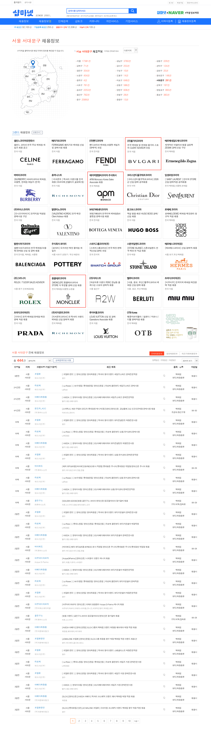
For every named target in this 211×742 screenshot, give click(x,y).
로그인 (171, 3)
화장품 (64, 631)
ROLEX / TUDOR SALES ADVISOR (29, 282)
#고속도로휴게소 (110, 15)
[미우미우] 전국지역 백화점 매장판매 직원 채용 (181, 284)
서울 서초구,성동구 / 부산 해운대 (65, 254)
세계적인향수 (98, 608)
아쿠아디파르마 (68, 608)
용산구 (83, 94)
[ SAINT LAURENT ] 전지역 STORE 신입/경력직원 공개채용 (180, 180)
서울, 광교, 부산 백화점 (137, 288)
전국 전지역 (94, 254)
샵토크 (78, 21)
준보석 (71, 412)
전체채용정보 (156, 353)
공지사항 (27, 2)
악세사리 (65, 412)
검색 (133, 11)
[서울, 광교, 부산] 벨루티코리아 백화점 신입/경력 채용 (143, 284)
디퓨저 (72, 562)
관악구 (163, 65)
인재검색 (63, 21)
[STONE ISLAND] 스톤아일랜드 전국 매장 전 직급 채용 (142, 249)
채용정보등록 (189, 21)
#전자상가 (99, 15)
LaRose (64, 389)
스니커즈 (69, 504)
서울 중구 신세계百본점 (24, 288)
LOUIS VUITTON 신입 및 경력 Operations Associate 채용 (102, 318)
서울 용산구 (94, 288)
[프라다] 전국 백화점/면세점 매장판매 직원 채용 (29, 318)
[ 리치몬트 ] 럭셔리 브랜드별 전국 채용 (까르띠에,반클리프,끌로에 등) (68, 180)
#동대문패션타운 (73, 15)
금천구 (162, 70)
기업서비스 (131, 21)
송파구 (84, 89)
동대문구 (164, 75)
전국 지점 (18, 151)
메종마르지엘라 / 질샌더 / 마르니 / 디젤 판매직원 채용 (143, 318)
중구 (83, 99)
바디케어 (78, 631)
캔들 (82, 470)
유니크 (89, 608)
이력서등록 (167, 21)
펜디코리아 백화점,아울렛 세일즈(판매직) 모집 (104, 146)
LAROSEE (65, 435)
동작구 (82, 80)
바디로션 (69, 470)
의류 (63, 504)
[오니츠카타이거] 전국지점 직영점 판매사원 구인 (29, 215)
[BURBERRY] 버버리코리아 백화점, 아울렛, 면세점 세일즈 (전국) (30, 180)
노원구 (83, 75)
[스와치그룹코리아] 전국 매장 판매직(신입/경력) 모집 (105, 249)
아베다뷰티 (73, 401)
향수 (63, 378)
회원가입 (180, 3)
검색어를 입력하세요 (76, 10)
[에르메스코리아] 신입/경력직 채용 (181, 247)
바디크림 (76, 470)
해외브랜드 (81, 504)
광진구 (83, 70)
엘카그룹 (65, 401)
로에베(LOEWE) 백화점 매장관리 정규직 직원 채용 (181, 215)
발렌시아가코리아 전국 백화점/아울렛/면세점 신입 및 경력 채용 (30, 249)
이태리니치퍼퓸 (80, 608)
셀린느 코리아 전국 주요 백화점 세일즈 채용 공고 (29, 146)
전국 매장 (131, 254)
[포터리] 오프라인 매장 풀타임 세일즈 (67, 249)
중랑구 (122, 99)
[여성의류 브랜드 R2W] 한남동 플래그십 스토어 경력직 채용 (104, 284)
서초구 (83, 85)
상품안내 (37, 132)
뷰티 (111, 608)
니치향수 (79, 562)
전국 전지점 (94, 151)
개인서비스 (112, 21)
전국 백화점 (170, 151)
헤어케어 (71, 631)
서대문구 (164, 80)
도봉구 (122, 75)
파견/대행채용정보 (189, 353)
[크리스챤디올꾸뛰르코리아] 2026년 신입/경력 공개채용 (142, 180)
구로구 (122, 70)
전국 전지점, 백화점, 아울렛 (25, 254)
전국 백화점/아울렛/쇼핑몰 (63, 289)
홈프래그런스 (78, 642)
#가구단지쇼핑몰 (87, 15)
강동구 (163, 61)
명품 (75, 504)
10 (129, 720)
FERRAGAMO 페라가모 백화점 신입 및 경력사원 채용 (68, 146)
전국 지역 (131, 185)
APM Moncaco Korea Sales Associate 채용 (102, 181)
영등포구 (164, 89)
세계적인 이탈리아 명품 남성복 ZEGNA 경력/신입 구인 (179, 146)
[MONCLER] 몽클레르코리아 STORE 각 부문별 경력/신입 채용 (67, 284)
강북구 (82, 65)
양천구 (123, 89)
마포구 (123, 80)
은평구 (122, 94)
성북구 (163, 85)
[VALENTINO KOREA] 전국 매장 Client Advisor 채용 (66, 215)
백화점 (106, 608)
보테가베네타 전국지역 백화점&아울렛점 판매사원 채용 (104, 215)
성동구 (123, 85)
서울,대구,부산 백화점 (174, 254)
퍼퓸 (67, 562)
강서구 (123, 65)
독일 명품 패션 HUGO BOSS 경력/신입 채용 (142, 215)
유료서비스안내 (192, 3)
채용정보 (24, 21)
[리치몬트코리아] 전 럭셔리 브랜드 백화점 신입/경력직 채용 (68, 318)
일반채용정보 (172, 353)
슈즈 (88, 504)
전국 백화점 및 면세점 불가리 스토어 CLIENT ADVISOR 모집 (142, 146)
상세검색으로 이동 (63, 360)
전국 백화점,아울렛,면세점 (176, 185)
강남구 (124, 61)
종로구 (163, 94)
